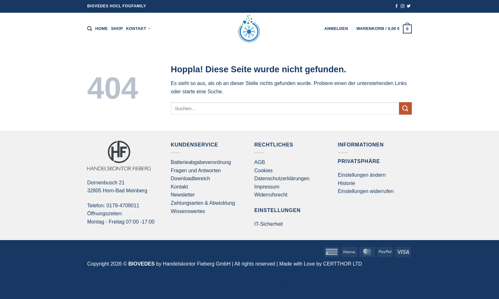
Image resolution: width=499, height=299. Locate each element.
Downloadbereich (190, 178)
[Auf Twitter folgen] (409, 6)
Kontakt (138, 28)
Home (101, 28)
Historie (346, 183)
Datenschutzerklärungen (281, 178)
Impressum (266, 186)
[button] (336, 28)
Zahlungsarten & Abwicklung (203, 203)
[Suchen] (89, 29)
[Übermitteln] (405, 108)
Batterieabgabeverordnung (201, 162)
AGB (259, 162)
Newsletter (183, 194)
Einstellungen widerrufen (366, 191)
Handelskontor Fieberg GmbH (197, 264)
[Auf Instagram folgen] (402, 6)
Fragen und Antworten (196, 170)
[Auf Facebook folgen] (396, 6)
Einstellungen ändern (362, 175)
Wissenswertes (188, 211)
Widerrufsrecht (270, 194)
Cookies (263, 170)
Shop (117, 28)
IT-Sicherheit (268, 224)
